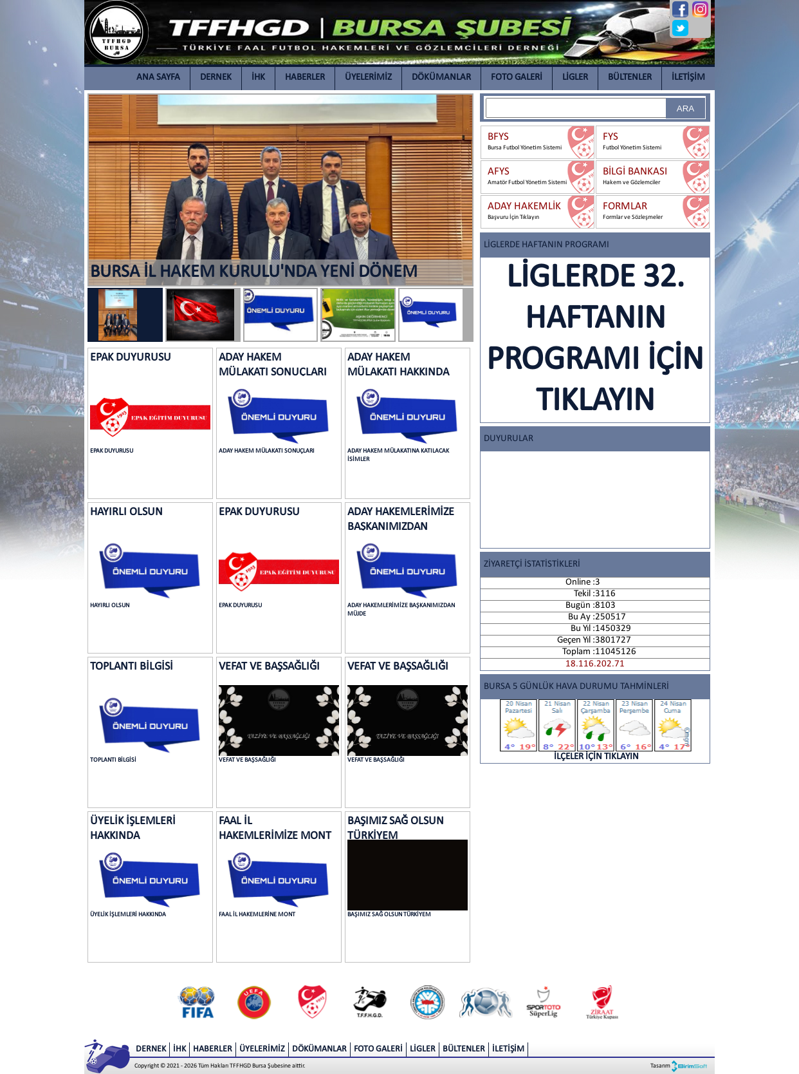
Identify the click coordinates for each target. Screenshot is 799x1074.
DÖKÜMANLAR (441, 77)
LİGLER (575, 77)
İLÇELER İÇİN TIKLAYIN (596, 730)
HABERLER (305, 77)
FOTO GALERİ (516, 77)
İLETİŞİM (688, 77)
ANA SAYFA (158, 77)
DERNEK (216, 77)
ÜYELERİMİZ (368, 77)
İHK (258, 77)
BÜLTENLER (630, 77)
